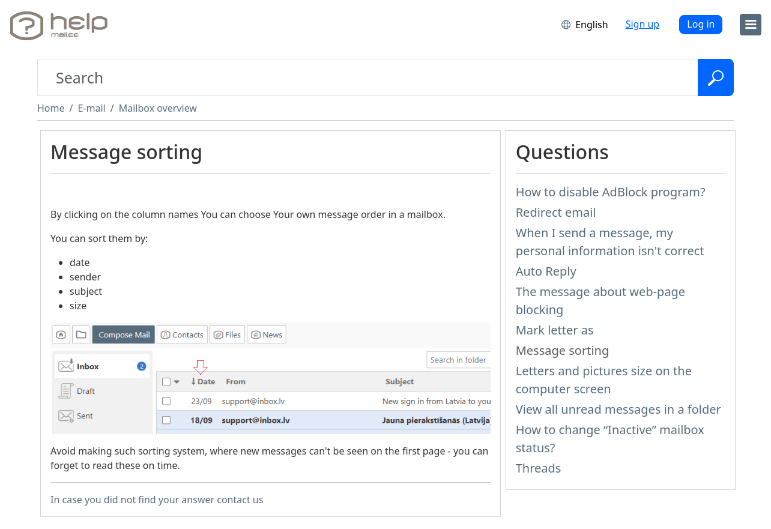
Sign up (643, 24)
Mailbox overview (158, 108)
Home (51, 108)
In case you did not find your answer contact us (156, 499)
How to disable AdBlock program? (611, 192)
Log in (701, 24)
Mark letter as (555, 330)
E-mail (91, 108)
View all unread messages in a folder (618, 409)
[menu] (750, 24)
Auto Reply (546, 271)
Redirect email (556, 212)
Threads (538, 468)
